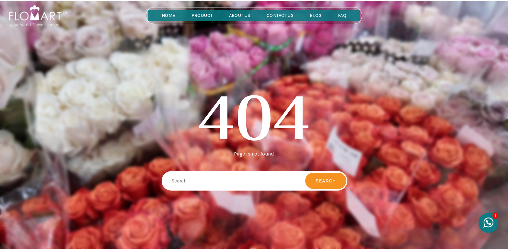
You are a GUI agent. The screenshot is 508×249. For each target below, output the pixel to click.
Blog (316, 15)
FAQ (342, 15)
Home (168, 15)
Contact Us (280, 15)
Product (202, 15)
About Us (239, 15)
